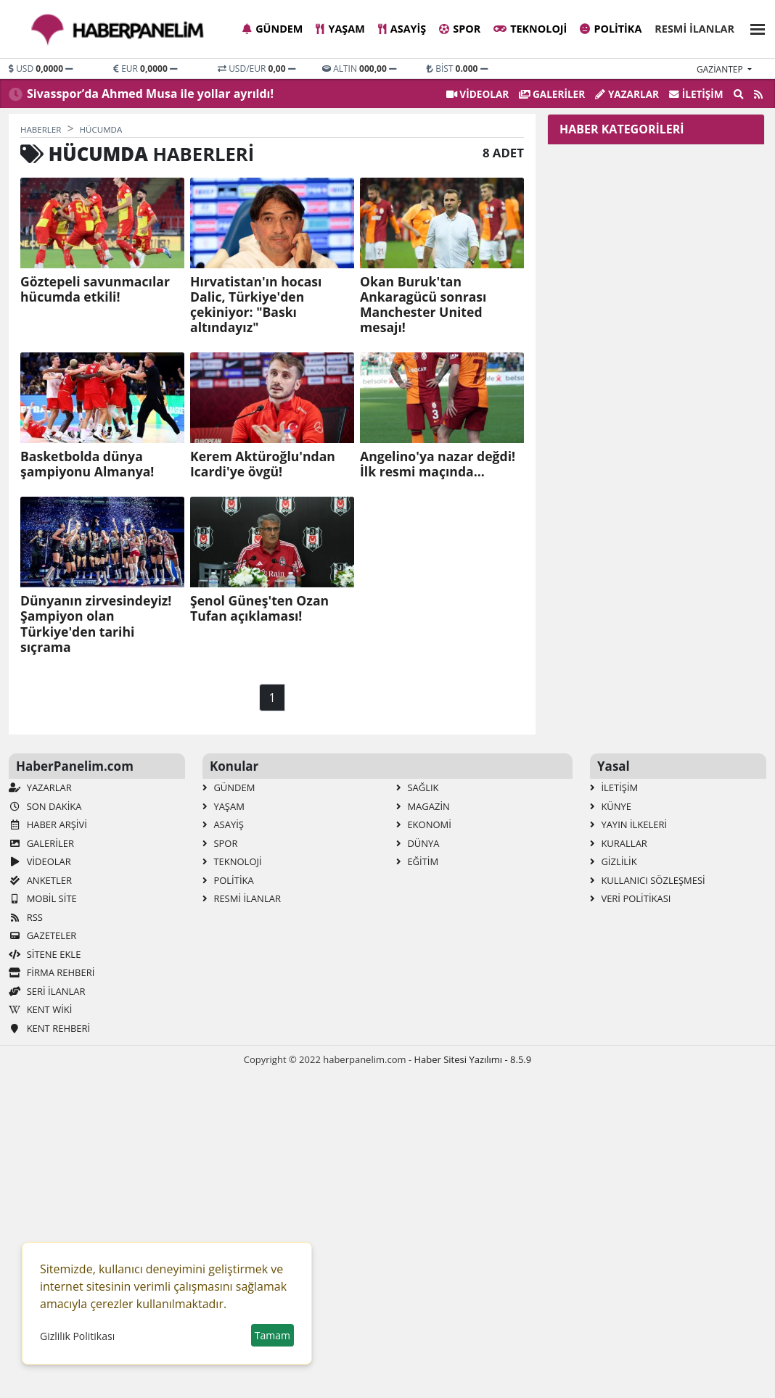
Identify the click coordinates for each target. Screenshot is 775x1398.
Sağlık (417, 787)
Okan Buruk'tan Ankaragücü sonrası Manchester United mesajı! (423, 304)
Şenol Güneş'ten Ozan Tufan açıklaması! (259, 608)
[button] (753, 27)
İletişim (696, 94)
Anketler (40, 880)
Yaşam (340, 29)
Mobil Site (43, 898)
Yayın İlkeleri (628, 824)
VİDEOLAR (477, 94)
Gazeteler (42, 935)
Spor (459, 29)
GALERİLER (552, 94)
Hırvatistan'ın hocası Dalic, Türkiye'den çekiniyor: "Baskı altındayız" (255, 304)
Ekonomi (423, 824)
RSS (26, 917)
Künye (610, 806)
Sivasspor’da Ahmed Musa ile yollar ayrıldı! (150, 94)
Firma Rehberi (51, 972)
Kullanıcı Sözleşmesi (647, 880)
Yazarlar (627, 94)
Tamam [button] (272, 1335)
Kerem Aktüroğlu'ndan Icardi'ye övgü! (262, 464)
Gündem (272, 29)
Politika (610, 29)
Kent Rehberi (49, 1028)
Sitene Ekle (45, 954)
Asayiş (402, 29)
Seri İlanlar (47, 991)
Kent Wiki (40, 1009)
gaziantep (721, 69)
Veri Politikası (630, 898)
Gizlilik (613, 861)
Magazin (423, 806)
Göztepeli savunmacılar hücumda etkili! (95, 289)
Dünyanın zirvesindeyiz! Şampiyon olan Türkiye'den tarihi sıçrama (95, 623)
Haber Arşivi (48, 824)
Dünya (418, 843)
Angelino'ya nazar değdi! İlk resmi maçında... (437, 464)
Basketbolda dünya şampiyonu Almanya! (87, 464)
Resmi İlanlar (694, 29)
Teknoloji (530, 29)
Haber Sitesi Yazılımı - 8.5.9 (472, 1059)
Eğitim (417, 861)
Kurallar (618, 843)
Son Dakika (45, 806)
